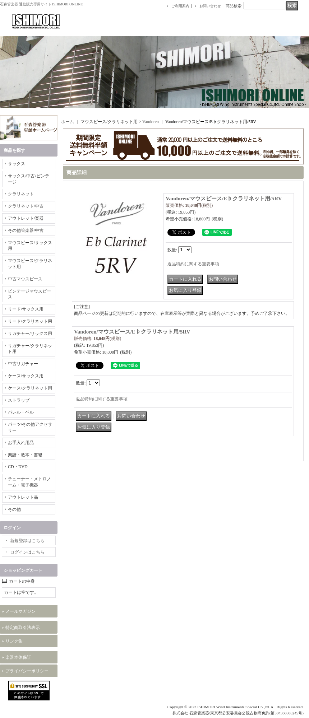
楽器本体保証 (18, 657)
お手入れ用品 (21, 442)
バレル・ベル (21, 412)
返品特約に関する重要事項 (193, 263)
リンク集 (14, 641)
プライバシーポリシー (27, 670)
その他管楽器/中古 (25, 230)
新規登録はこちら (27, 540)
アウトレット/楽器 (25, 218)
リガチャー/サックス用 (30, 333)
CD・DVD (18, 466)
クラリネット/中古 (25, 206)
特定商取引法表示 (22, 627)
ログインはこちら (27, 552)
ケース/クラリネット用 (30, 388)
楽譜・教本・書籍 (25, 454)
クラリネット (21, 193)
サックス (16, 163)
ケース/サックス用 (25, 375)
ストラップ (18, 400)
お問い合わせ (210, 6)
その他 (14, 509)
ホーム (67, 121)
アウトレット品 (23, 497)
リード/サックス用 (25, 309)
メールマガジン (20, 611)
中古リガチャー (23, 363)
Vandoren (150, 121)
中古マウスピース (25, 278)
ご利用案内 (180, 6)
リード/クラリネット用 (30, 321)
